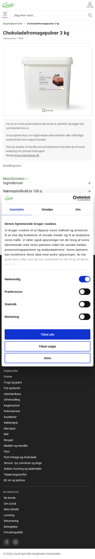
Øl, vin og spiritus (14, 480)
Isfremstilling (12, 399)
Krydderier (10, 417)
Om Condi (10, 503)
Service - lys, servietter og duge (23, 463)
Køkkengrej (11, 422)
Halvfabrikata (12, 394)
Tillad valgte (47, 346)
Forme (8, 376)
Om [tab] (78, 209)
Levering (9, 515)
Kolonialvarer (12, 411)
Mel (6, 434)
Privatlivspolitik (13, 532)
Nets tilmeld (11, 509)
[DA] (8, 5)
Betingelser (11, 526)
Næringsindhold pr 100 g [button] (22, 191)
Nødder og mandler (16, 445)
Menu (5, 15)
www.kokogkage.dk (26, 155)
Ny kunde (9, 497)
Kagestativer (12, 405)
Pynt (7, 451)
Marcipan (10, 428)
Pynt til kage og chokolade (20, 457)
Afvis (47, 358)
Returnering (11, 520)
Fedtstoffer (11, 371)
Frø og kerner (12, 388)
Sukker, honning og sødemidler (23, 468)
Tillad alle (47, 334)
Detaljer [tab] (47, 209)
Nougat (8, 440)
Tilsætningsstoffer (15, 474)
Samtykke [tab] (17, 209)
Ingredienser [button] (13, 183)
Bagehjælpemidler (13, 23)
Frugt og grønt (13, 382)
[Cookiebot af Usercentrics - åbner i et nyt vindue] (72, 198)
